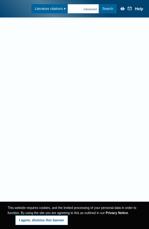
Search (107, 8)
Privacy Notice (117, 213)
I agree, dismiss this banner (41, 220)
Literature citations (49, 8)
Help (139, 9)
